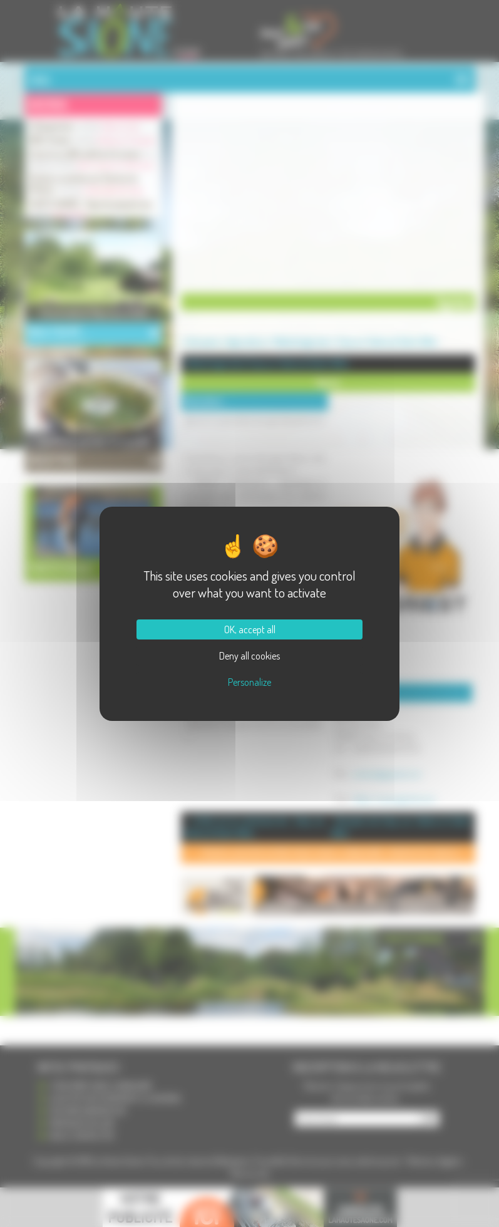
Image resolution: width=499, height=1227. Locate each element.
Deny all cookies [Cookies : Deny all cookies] (249, 656)
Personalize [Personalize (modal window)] (249, 682)
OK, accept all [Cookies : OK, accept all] (249, 629)
